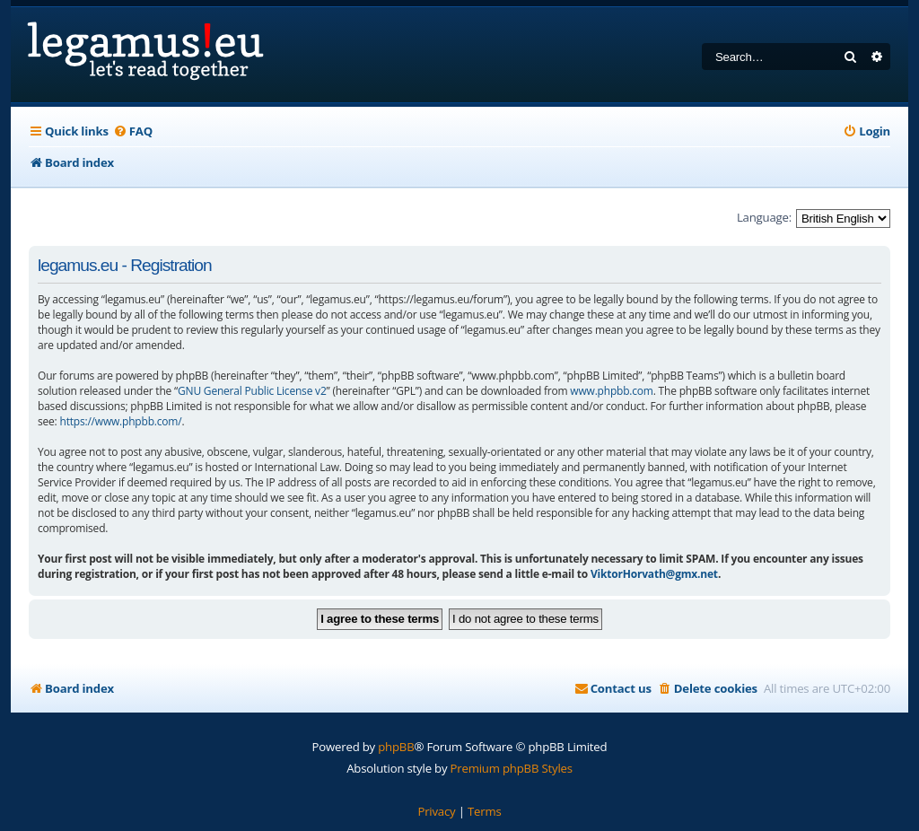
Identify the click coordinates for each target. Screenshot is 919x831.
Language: (764, 217)
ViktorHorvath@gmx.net (654, 574)
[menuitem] (133, 131)
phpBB (396, 747)
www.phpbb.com (611, 390)
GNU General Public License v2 (252, 390)
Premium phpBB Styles (512, 768)
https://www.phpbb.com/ (120, 421)
